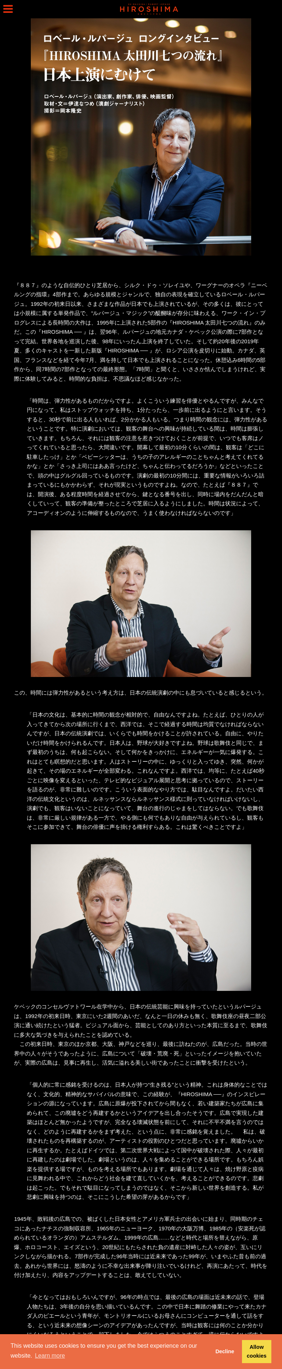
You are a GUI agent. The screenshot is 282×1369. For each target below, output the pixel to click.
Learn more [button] (50, 1355)
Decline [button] (225, 1351)
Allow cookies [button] (257, 1351)
